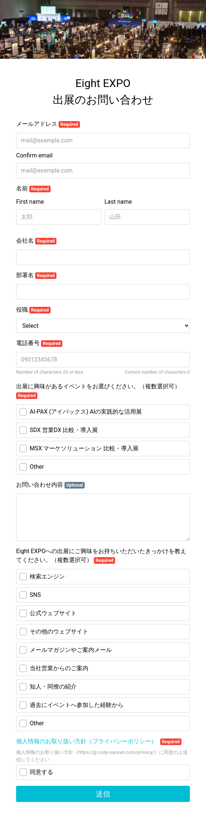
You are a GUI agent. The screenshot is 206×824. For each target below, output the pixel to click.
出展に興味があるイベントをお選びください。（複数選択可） (98, 391)
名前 (33, 188)
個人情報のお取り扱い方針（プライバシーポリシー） (87, 741)
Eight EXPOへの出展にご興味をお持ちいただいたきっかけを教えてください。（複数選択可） (101, 556)
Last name (118, 201)
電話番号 (39, 343)
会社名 (36, 240)
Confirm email (34, 155)
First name (30, 201)
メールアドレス (48, 124)
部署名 (36, 275)
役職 (33, 309)
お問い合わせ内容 (50, 485)
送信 (103, 793)
